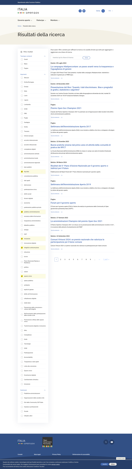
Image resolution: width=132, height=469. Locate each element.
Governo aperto (24, 20)
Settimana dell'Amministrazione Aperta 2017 (71, 126)
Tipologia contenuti (26, 56)
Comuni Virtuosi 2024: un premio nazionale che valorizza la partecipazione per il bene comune (77, 240)
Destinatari (23, 390)
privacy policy (56, 464)
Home (19, 26)
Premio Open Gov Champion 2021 (66, 108)
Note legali (37, 454)
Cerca (86, 57)
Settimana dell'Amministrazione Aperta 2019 (71, 184)
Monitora (54, 20)
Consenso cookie (121, 458)
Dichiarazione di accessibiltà (81, 454)
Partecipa (40, 20)
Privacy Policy (56, 454)
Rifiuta (113, 464)
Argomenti (23, 74)
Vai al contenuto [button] (57, 78)
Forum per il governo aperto (63, 203)
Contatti (20, 454)
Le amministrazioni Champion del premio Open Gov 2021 (76, 221)
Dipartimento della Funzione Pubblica (29, 2)
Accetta (105, 464)
